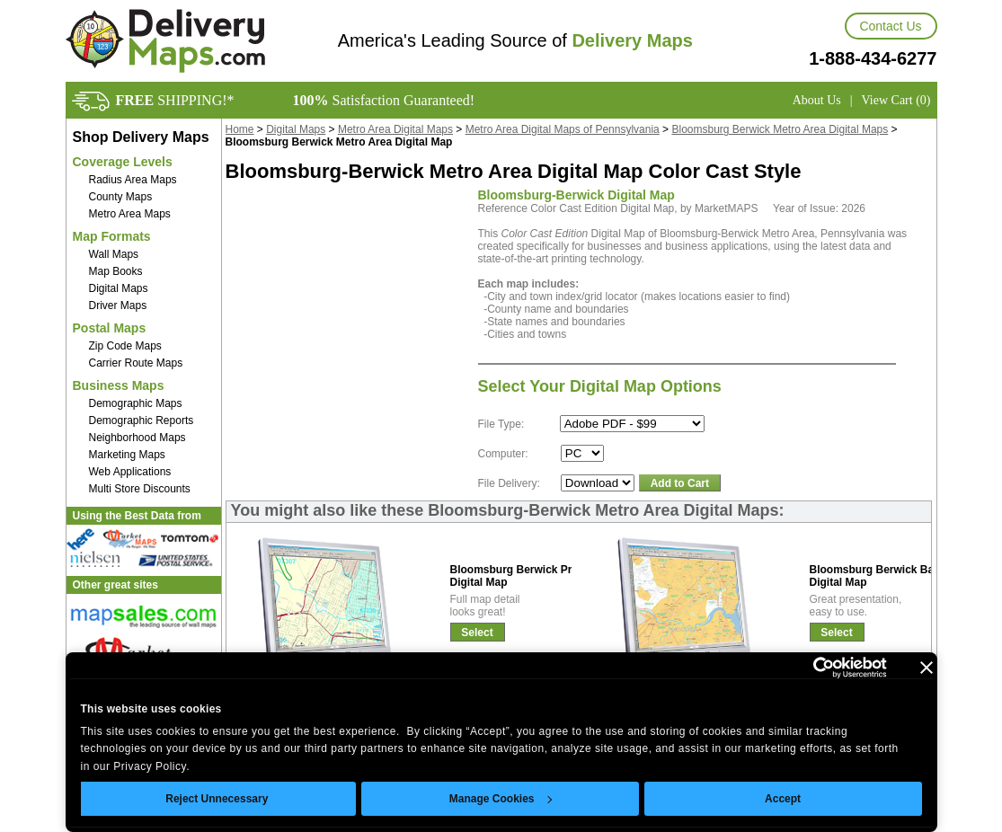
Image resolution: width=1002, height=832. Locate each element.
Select (476, 632)
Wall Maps (114, 254)
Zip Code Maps (125, 346)
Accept (783, 798)
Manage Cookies (500, 798)
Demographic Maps (135, 403)
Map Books (116, 271)
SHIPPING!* (175, 100)
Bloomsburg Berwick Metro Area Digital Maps (779, 129)
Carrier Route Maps (136, 363)
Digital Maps (118, 288)
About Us (817, 100)
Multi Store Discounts (140, 488)
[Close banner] (926, 667)
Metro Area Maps (130, 214)
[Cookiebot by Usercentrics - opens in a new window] (808, 667)
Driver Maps (118, 305)
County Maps (121, 196)
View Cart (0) (896, 100)
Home (240, 129)
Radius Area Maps (133, 179)
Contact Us (890, 26)
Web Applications (130, 471)
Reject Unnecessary (216, 798)
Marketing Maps (127, 454)
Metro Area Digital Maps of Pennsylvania (563, 129)
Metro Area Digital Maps (395, 129)
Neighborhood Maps (137, 437)
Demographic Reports (141, 420)
